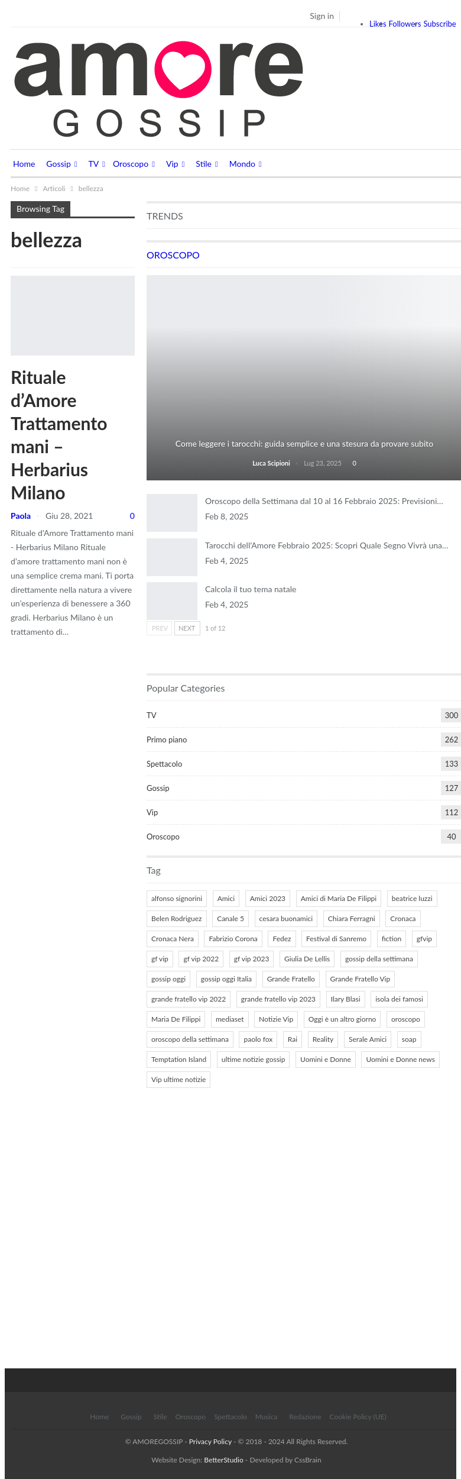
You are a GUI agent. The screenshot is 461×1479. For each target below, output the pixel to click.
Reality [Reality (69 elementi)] (323, 1039)
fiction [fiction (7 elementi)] (392, 938)
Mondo (242, 164)
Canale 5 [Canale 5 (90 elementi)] (230, 918)
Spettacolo (164, 763)
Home (24, 164)
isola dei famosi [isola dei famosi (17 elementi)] (399, 998)
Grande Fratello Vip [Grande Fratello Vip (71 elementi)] (360, 978)
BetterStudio (223, 1459)
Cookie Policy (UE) (358, 1416)
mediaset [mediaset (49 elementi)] (230, 1019)
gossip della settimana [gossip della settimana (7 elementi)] (379, 958)
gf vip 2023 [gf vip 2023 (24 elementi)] (252, 958)
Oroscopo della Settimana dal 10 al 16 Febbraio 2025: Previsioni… (324, 501)
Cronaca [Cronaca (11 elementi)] (402, 918)
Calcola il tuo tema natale (250, 589)
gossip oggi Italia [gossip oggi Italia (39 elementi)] (226, 978)
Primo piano (167, 739)
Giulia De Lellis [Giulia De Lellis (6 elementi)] (307, 958)
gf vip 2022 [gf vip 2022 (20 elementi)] (201, 958)
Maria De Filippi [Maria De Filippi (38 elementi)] (175, 1019)
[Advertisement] (233, 1230)
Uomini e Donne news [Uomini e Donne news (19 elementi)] (400, 1059)
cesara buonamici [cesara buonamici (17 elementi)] (286, 918)
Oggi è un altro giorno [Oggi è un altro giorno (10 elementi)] (342, 1019)
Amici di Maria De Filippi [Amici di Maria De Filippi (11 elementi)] (339, 898)
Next (186, 628)
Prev (160, 628)
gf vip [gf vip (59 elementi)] (159, 958)
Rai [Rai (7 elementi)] (292, 1039)
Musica (266, 1416)
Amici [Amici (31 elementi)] (226, 898)
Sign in (322, 16)
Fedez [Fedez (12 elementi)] (281, 938)
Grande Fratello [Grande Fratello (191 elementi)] (291, 978)
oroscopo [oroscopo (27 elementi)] (405, 1019)
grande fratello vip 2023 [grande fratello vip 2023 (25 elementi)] (278, 998)
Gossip (58, 164)
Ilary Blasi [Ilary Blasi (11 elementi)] (346, 998)
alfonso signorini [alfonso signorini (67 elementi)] (176, 898)
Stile (204, 164)
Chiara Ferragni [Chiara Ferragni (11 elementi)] (351, 918)
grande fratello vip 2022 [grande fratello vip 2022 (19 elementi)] (188, 998)
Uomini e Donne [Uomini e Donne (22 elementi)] (325, 1059)
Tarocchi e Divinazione (304, 428)
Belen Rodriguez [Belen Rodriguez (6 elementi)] (176, 918)
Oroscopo (130, 164)
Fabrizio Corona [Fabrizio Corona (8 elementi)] (233, 938)
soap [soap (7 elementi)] (409, 1039)
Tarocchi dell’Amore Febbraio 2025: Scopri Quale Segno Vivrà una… (327, 545)
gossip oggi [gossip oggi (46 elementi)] (168, 978)
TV (94, 164)
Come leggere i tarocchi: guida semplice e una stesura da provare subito (305, 443)
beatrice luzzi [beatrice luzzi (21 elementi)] (412, 898)
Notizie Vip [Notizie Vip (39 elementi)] (276, 1019)
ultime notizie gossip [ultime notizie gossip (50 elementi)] (253, 1059)
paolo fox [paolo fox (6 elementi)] (258, 1039)
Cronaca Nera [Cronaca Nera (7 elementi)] (172, 938)
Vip (172, 164)
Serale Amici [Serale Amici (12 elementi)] (368, 1039)
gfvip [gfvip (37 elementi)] (424, 938)
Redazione (305, 1416)
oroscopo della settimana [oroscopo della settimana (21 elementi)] (190, 1039)
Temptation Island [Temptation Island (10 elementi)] (178, 1059)
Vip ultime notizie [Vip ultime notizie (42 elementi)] (178, 1079)
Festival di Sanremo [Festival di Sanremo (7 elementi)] (336, 938)
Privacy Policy (210, 1441)
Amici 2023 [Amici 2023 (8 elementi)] (267, 898)
